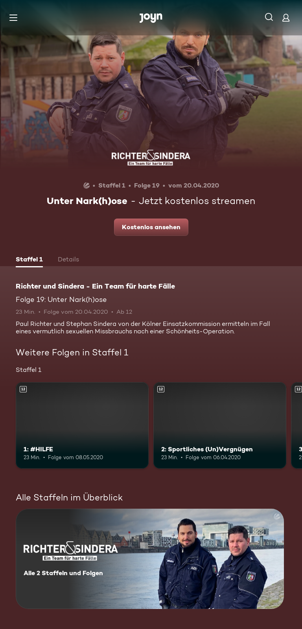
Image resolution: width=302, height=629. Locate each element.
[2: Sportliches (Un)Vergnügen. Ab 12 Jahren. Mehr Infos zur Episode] (219, 425)
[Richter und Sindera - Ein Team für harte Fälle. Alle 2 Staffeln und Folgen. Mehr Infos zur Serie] (150, 559)
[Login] (285, 17)
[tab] (29, 260)
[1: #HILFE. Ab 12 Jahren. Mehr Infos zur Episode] (82, 425)
